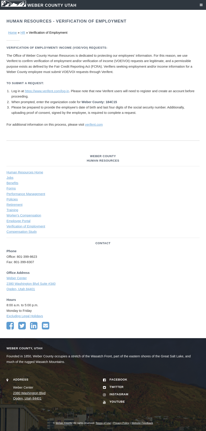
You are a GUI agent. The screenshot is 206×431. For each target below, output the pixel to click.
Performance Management (25, 194)
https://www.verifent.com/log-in (47, 91)
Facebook (118, 379)
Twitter (116, 387)
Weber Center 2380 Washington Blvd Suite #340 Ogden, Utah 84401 (30, 283)
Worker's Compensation (23, 215)
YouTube (117, 401)
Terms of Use (103, 422)
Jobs (9, 177)
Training (12, 210)
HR (22, 32)
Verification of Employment (25, 226)
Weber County (64, 422)
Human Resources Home (24, 172)
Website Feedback (142, 422)
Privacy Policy (121, 422)
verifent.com (94, 124)
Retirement (14, 204)
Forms (11, 188)
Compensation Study (21, 231)
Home (12, 32)
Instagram (118, 394)
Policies (12, 199)
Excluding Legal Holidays (24, 316)
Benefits (12, 183)
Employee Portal (18, 221)
